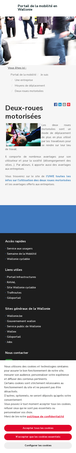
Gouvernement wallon (21, 321)
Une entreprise (24, 80)
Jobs (9, 342)
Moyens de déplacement (30, 86)
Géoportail (14, 298)
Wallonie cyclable (18, 259)
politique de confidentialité (45, 416)
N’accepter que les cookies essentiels (38, 436)
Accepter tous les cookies (38, 428)
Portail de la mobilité (23, 75)
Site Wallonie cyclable (21, 287)
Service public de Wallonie (24, 326)
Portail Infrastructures (21, 277)
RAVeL (11, 282)
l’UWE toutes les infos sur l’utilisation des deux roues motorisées (38, 178)
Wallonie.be (14, 316)
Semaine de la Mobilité (21, 254)
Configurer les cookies (38, 445)
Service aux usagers (20, 248)
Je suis (44, 75)
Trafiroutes (14, 292)
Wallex (11, 331)
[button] (64, 105)
